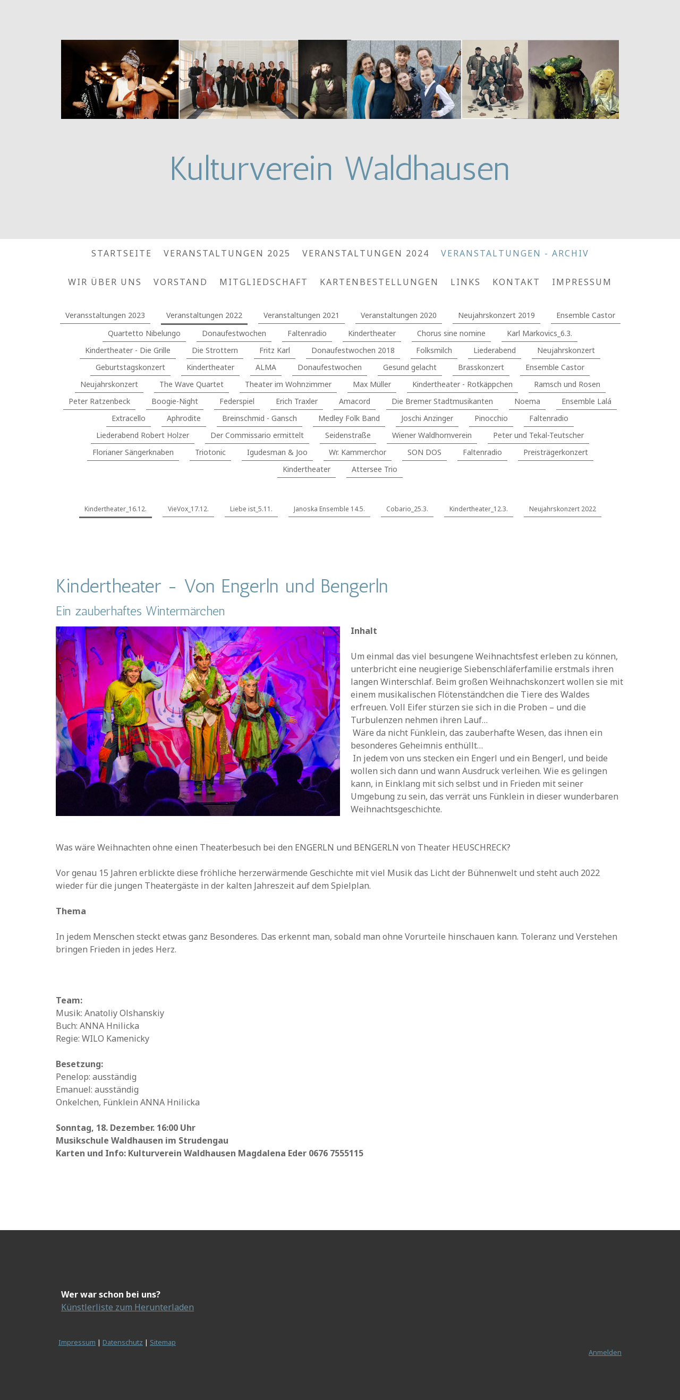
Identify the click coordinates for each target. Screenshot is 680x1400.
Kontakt (516, 282)
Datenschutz (123, 1342)
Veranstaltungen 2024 (365, 253)
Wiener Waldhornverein (432, 435)
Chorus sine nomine (451, 333)
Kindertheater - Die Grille (128, 350)
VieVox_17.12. (188, 508)
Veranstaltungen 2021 (301, 315)
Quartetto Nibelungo (144, 333)
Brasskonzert (481, 367)
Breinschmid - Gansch (259, 418)
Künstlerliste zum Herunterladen (127, 1307)
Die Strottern (215, 350)
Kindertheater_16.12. (115, 508)
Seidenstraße (348, 435)
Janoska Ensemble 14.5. (329, 508)
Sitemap (163, 1342)
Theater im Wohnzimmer (288, 384)
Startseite (121, 253)
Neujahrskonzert (566, 350)
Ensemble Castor (585, 315)
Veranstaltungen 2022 (204, 315)
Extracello (129, 418)
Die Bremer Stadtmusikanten (442, 401)
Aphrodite (184, 418)
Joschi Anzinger (427, 418)
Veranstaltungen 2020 (399, 315)
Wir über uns (105, 282)
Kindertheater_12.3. (478, 508)
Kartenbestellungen (379, 282)
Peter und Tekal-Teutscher (538, 435)
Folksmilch (434, 350)
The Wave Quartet (191, 384)
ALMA (266, 367)
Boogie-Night (174, 401)
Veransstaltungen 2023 (105, 315)
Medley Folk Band (349, 418)
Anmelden (605, 1352)
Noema (527, 401)
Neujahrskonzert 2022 (562, 508)
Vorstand (181, 282)
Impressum (582, 282)
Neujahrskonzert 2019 (496, 315)
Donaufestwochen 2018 (353, 350)
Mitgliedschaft (263, 282)
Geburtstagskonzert (130, 367)
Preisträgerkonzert (555, 452)
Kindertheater (372, 333)
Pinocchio (491, 418)
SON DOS (424, 452)
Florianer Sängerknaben (133, 452)
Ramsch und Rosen (567, 384)
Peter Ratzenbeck (99, 401)
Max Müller (372, 384)
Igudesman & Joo (277, 452)
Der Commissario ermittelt (257, 435)
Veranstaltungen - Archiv (515, 253)
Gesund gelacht (410, 367)
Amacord (354, 401)
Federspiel (236, 401)
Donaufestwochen (234, 333)
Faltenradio (307, 333)
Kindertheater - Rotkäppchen (462, 384)
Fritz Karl (274, 350)
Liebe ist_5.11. (251, 508)
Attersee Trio (374, 469)
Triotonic (210, 452)
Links (465, 282)
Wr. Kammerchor (357, 452)
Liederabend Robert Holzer (142, 435)
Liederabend (494, 350)
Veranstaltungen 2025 (227, 253)
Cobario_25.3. (407, 508)
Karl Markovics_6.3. (539, 333)
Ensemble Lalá (586, 401)
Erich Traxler (297, 401)
